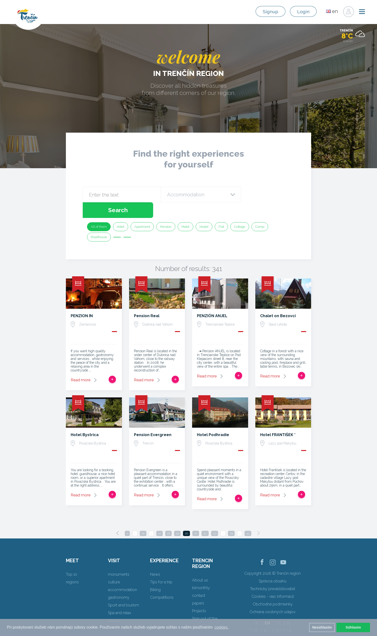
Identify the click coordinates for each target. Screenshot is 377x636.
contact (198, 580)
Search (267, 194)
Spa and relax (119, 597)
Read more (80, 364)
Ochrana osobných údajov (272, 596)
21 (195, 517)
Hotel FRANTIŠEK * (277, 419)
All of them (99, 211)
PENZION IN (82, 300)
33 (231, 517)
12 (143, 517)
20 (186, 517)
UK (289, 615)
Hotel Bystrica (85, 419)
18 (168, 517)
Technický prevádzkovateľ (272, 573)
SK (256, 607)
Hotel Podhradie (213, 419)
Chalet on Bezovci (278, 300)
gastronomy (118, 582)
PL (289, 607)
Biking (155, 574)
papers (198, 587)
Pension (165, 211)
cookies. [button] (221, 627)
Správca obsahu (272, 565)
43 (247, 517)
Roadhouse (99, 221)
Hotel (120, 211)
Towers (114, 605)
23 (214, 517)
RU (266, 615)
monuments (118, 558)
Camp (259, 211)
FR (255, 615)
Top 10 (71, 558)
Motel (185, 211)
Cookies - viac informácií (272, 581)
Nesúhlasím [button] (322, 627)
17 (159, 517)
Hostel (204, 211)
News (155, 558)
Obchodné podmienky (273, 588)
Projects (199, 595)
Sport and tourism (123, 589)
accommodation (122, 574)
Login (302, 11)
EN (267, 607)
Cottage (239, 211)
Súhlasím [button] (353, 627)
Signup (268, 11)
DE (278, 607)
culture (114, 566)
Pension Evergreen (152, 419)
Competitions (162, 582)
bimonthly (201, 572)
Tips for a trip (161, 566)
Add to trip (112, 364)
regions (72, 566)
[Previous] (117, 517)
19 (177, 517)
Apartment (142, 211)
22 (205, 517)
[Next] (258, 517)
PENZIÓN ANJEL (212, 300)
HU (278, 615)
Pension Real (146, 300)
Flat (221, 211)
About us (200, 564)
